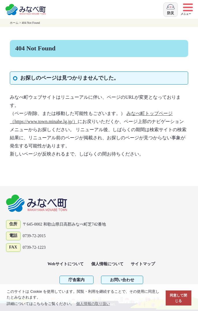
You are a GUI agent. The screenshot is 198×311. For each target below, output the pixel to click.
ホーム (14, 22)
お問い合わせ (122, 280)
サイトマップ (143, 264)
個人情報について (107, 264)
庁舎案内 (76, 280)
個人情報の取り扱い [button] (93, 303)
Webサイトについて (66, 264)
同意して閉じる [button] (178, 298)
